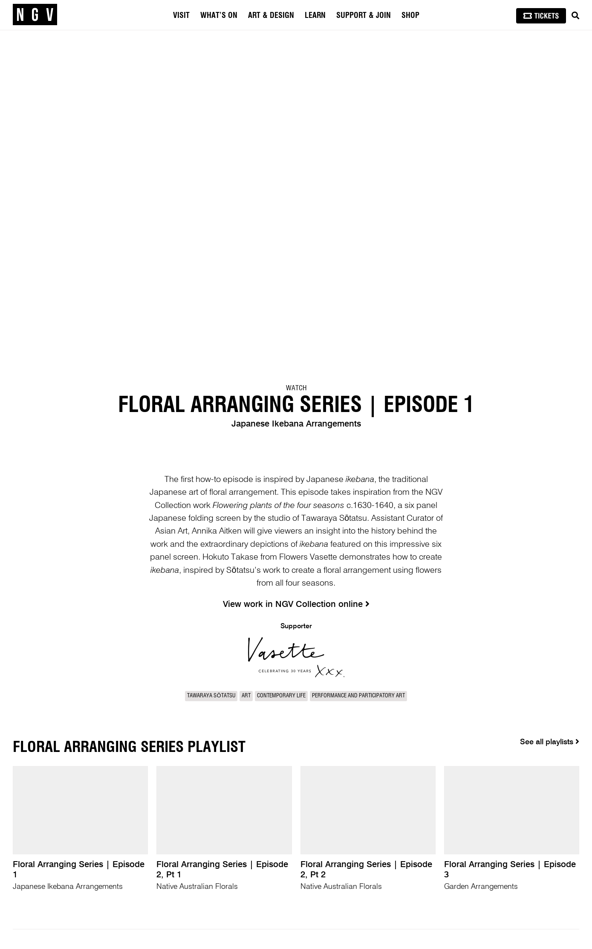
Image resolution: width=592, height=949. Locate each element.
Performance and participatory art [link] (358, 696)
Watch (296, 388)
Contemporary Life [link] (281, 696)
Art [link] (246, 696)
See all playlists (549, 741)
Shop (410, 16)
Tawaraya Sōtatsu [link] (211, 696)
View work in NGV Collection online (296, 605)
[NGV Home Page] (35, 15)
